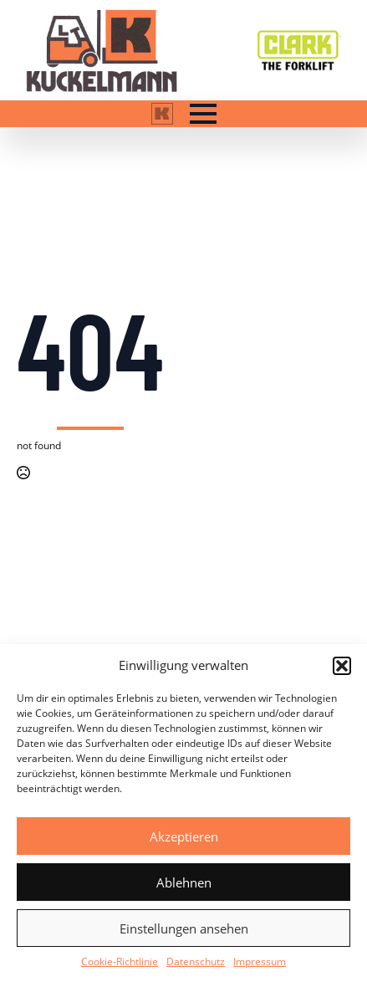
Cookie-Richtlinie (119, 961)
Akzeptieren (184, 836)
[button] (342, 665)
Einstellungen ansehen (184, 928)
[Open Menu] (203, 113)
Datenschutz (195, 961)
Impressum (259, 961)
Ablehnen (184, 882)
